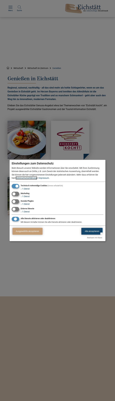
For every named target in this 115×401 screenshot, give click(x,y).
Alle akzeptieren (92, 231)
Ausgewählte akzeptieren (27, 231)
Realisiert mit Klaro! (94, 238)
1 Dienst (25, 189)
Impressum (43, 178)
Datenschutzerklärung (26, 178)
